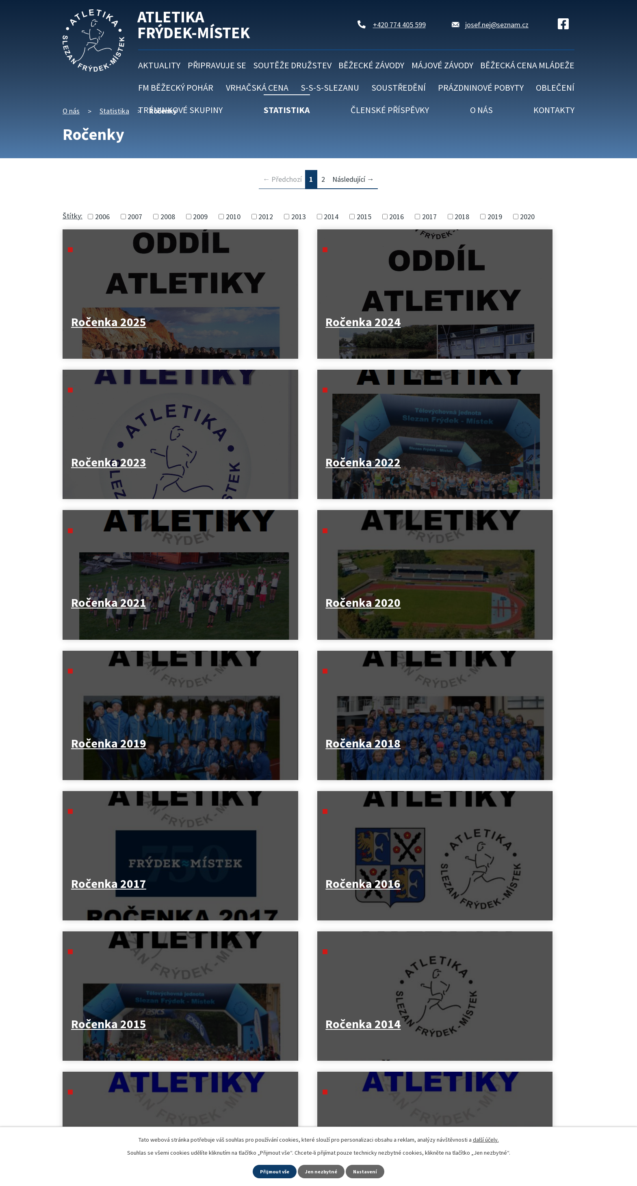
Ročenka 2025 (108, 321)
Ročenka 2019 (367, 462)
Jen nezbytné (322, 1171)
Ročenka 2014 (497, 602)
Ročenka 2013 (108, 743)
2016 (396, 216)
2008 (167, 216)
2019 (495, 216)
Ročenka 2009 (108, 883)
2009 (200, 216)
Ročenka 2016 (238, 602)
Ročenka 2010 (497, 743)
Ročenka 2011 (367, 743)
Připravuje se (217, 65)
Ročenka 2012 (238, 743)
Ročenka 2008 (238, 883)
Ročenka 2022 (497, 321)
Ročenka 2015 (367, 602)
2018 (462, 216)
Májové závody (442, 65)
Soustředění (398, 87)
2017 (429, 216)
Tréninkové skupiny (180, 110)
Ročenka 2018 (497, 462)
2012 (265, 216)
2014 (331, 216)
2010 (233, 216)
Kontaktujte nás (114, 1118)
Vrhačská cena (257, 87)
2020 (527, 216)
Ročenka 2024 (238, 321)
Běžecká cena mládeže (527, 65)
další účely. (486, 1138)
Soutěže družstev (292, 65)
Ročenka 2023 (367, 321)
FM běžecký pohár (175, 87)
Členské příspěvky (390, 110)
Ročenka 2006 (497, 883)
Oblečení (555, 87)
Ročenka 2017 (108, 602)
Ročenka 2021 (108, 462)
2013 (298, 216)
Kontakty (553, 110)
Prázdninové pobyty (481, 87)
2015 (364, 216)
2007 (135, 216)
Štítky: (72, 215)
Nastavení (369, 1171)
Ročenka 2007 (367, 883)
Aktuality (159, 65)
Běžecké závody (371, 65)
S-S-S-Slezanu (330, 87)
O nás (481, 110)
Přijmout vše (271, 1171)
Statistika (287, 110)
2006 (102, 216)
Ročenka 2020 (238, 462)
